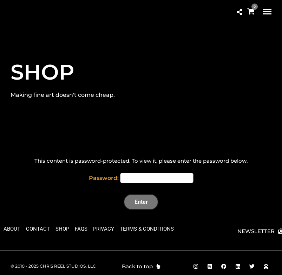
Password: (141, 178)
